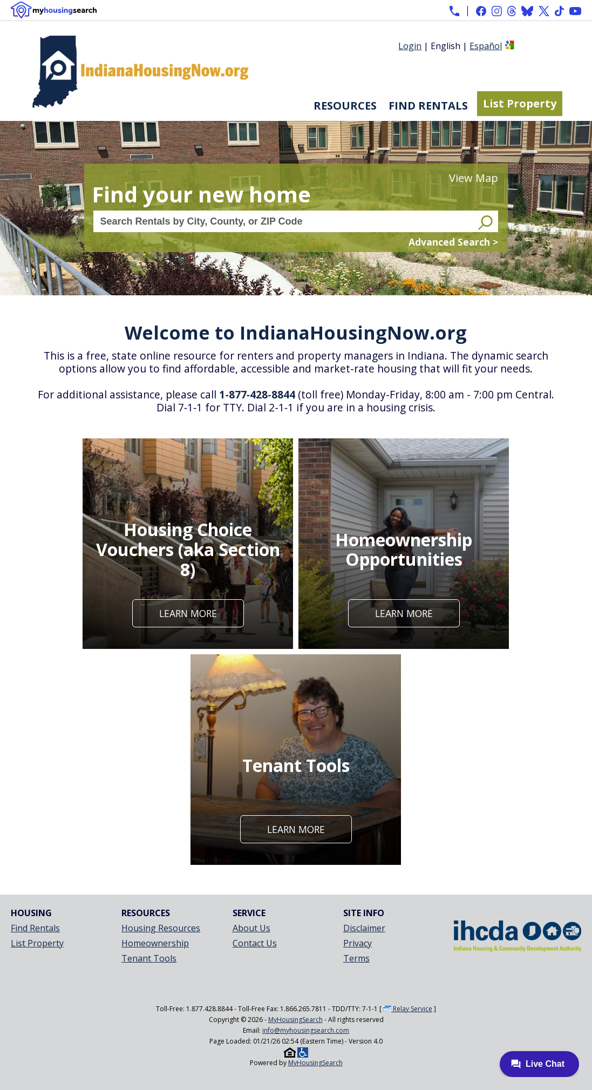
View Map (473, 178)
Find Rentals (428, 105)
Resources (345, 105)
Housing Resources (160, 928)
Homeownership (155, 943)
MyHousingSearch (295, 1019)
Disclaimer (364, 928)
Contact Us (255, 943)
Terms (356, 958)
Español (485, 45)
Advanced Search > (453, 241)
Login (409, 45)
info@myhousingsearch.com (305, 1030)
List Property (519, 103)
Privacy (357, 943)
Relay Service (407, 1008)
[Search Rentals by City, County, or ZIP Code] (284, 221)
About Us (251, 928)
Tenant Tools (148, 958)
